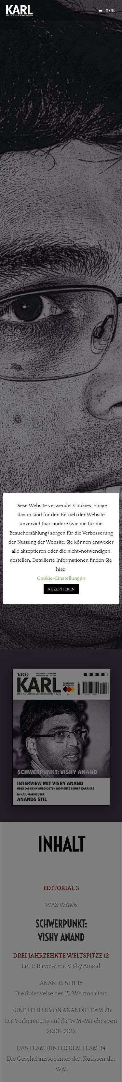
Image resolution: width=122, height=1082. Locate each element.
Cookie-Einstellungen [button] (61, 578)
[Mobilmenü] (107, 10)
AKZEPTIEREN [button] (61, 589)
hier (60, 569)
